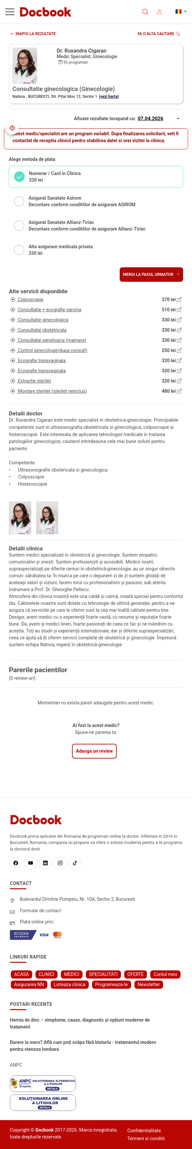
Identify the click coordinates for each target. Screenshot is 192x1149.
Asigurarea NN (29, 984)
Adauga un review (94, 751)
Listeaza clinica (69, 984)
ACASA (21, 974)
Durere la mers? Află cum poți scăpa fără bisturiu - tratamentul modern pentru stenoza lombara (83, 1046)
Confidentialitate (144, 1130)
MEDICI (71, 974)
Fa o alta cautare (159, 34)
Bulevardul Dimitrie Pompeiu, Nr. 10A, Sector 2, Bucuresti (77, 899)
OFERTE (136, 974)
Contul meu (165, 974)
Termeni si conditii (146, 1138)
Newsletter (149, 984)
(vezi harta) (109, 96)
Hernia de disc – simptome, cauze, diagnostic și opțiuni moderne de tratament (80, 1023)
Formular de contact (40, 910)
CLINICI (46, 974)
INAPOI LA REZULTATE (33, 34)
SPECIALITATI (103, 974)
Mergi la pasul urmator (151, 274)
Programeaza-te (111, 984)
